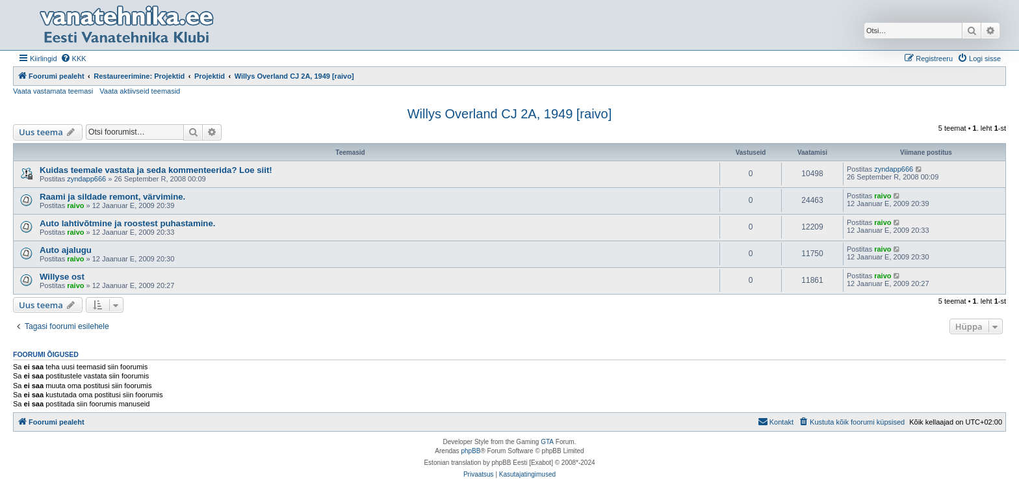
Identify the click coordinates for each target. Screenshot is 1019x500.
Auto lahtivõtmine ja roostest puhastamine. (127, 223)
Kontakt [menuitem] (775, 421)
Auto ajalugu (66, 250)
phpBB (470, 450)
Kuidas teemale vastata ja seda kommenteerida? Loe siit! (156, 170)
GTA (547, 441)
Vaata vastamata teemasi (53, 91)
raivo (75, 205)
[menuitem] (73, 58)
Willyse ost (62, 277)
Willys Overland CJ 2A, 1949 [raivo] (509, 114)
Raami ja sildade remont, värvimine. (112, 197)
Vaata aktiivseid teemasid (139, 91)
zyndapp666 (86, 179)
